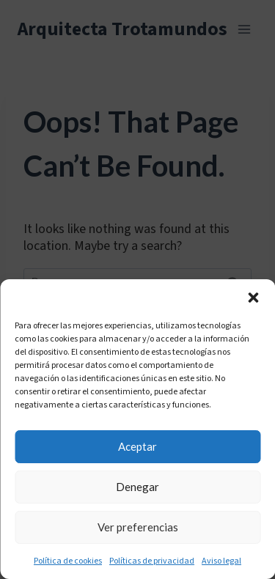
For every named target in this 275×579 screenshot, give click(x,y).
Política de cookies (68, 561)
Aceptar (137, 446)
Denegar (137, 486)
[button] (253, 297)
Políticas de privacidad (151, 561)
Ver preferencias (138, 527)
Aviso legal (221, 561)
